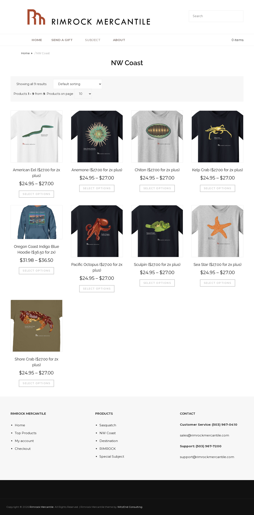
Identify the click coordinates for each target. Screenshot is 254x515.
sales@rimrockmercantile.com (204, 435)
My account (24, 441)
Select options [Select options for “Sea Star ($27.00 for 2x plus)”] (217, 282)
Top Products (25, 433)
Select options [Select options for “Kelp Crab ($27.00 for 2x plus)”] (217, 188)
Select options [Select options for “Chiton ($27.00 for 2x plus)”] (157, 188)
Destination (108, 441)
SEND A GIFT (64, 40)
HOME (37, 40)
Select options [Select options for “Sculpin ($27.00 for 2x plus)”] (157, 282)
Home (25, 53)
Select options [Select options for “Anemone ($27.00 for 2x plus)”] (97, 188)
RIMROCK (107, 449)
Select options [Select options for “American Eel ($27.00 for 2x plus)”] (36, 194)
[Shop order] (77, 84)
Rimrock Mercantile (41, 506)
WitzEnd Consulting (129, 506)
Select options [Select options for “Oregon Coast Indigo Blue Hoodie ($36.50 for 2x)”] (36, 270)
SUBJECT (95, 40)
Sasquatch (107, 425)
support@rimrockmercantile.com (207, 457)
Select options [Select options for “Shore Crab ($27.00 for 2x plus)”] (36, 383)
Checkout (23, 449)
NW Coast (107, 433)
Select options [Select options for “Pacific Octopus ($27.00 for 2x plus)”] (97, 288)
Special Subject (111, 456)
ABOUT (121, 40)
